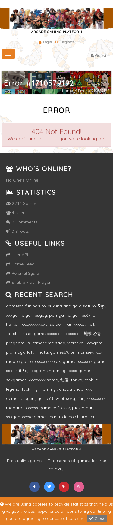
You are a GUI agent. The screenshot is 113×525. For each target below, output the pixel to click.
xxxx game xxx (84, 370)
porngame (59, 315)
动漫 (64, 379)
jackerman (82, 407)
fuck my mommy (39, 389)
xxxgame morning (48, 370)
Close (97, 518)
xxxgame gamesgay (26, 315)
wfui (60, 398)
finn (80, 398)
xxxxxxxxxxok (48, 361)
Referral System (24, 273)
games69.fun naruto (26, 306)
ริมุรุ (101, 306)
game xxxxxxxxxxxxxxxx (58, 333)
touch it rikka (19, 333)
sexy (70, 398)
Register (64, 42)
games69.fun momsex (72, 352)
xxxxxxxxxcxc (35, 324)
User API (17, 254)
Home (67, 90)
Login (45, 42)
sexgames (16, 379)
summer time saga (46, 343)
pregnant (16, 343)
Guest (98, 55)
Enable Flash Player (28, 282)
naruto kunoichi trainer (72, 416)
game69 (45, 398)
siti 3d (21, 370)
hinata (41, 352)
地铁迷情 (92, 333)
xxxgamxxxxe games (27, 416)
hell (90, 324)
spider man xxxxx (67, 324)
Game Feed (20, 264)
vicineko (76, 343)
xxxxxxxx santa (43, 379)
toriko (76, 379)
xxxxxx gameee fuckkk (48, 407)
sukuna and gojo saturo (72, 306)
